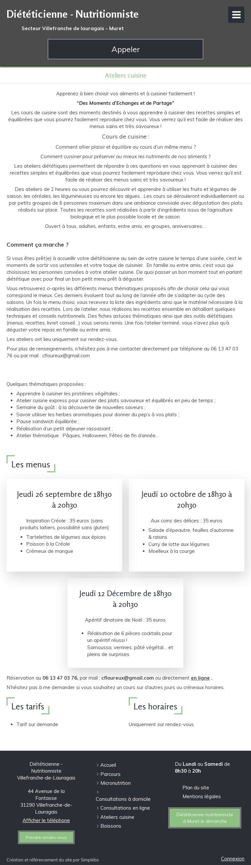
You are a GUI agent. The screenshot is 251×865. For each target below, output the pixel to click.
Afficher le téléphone (46, 820)
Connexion (232, 859)
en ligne (200, 678)
